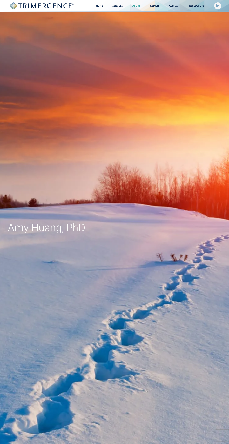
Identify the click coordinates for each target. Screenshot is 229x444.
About (136, 5)
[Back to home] (42, 6)
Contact (174, 5)
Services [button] (117, 5)
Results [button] (154, 5)
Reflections (197, 5)
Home (99, 5)
